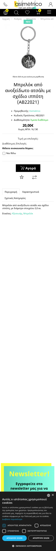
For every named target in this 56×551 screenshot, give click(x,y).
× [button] (53, 495)
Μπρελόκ (31, 18)
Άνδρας (18, 18)
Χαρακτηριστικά (30, 191)
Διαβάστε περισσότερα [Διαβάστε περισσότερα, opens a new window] (12, 519)
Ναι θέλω (9, 153)
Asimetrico (34, 110)
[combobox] (48, 495)
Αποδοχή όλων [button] (14, 538)
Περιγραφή (11, 191)
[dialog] (28, 521)
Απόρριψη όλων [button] (41, 538)
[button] (28, 546)
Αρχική (6, 18)
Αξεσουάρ (17, 213)
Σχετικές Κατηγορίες (15, 198)
